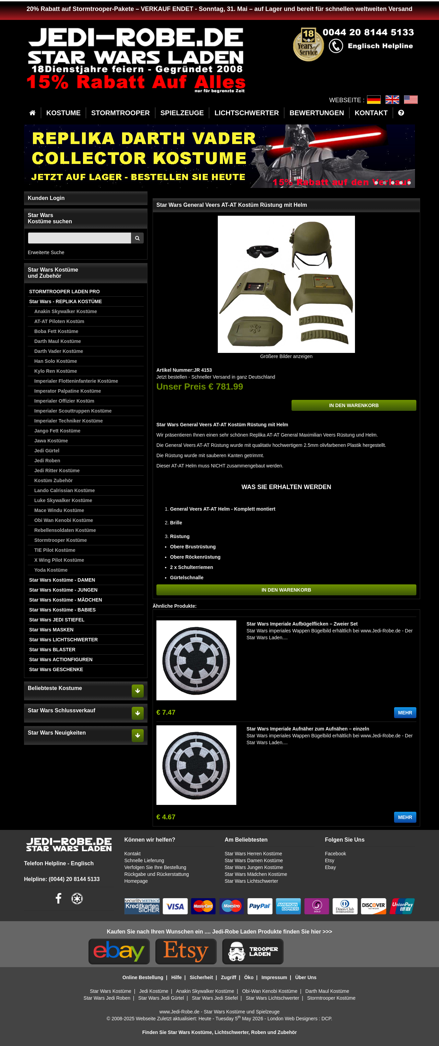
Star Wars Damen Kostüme (254, 860)
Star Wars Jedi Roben (107, 998)
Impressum (274, 977)
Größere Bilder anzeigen (286, 356)
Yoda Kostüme (51, 570)
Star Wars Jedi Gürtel (161, 998)
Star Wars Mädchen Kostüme (256, 874)
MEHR (405, 712)
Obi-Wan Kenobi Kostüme (269, 991)
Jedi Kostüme (153, 991)
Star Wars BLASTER (52, 649)
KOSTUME (63, 113)
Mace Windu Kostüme (59, 510)
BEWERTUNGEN (316, 113)
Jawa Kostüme (51, 440)
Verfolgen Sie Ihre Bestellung (155, 867)
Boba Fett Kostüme (56, 331)
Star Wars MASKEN (51, 629)
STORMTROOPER (120, 113)
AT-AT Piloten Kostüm (59, 321)
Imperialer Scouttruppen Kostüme (73, 411)
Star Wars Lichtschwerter (251, 881)
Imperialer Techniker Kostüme (68, 421)
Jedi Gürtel (46, 450)
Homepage (136, 881)
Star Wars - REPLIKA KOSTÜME (65, 301)
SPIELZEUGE (182, 113)
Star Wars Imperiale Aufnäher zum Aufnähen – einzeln (308, 729)
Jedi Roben (47, 460)
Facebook (335, 853)
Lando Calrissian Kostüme (64, 490)
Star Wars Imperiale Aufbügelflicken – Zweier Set (302, 624)
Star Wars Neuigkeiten (57, 733)
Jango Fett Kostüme (57, 430)
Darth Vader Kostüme (58, 351)
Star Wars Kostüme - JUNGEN (63, 590)
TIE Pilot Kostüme (54, 550)
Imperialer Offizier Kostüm (64, 401)
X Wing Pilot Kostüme (59, 560)
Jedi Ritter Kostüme (57, 470)
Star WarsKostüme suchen (50, 218)
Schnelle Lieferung (144, 860)
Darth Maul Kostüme (57, 341)
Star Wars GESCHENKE (56, 669)
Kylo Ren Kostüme (55, 371)
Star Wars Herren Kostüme (253, 853)
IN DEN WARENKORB (354, 405)
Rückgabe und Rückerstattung (156, 874)
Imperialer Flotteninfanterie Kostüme (76, 381)
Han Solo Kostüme (55, 361)
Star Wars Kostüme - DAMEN (62, 580)
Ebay (330, 867)
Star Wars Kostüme (110, 991)
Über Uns (306, 977)
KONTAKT (371, 113)
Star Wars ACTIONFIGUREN (61, 659)
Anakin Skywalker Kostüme (65, 311)
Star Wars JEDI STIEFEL (56, 619)
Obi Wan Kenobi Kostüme (63, 520)
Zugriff (228, 977)
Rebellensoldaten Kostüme (65, 530)
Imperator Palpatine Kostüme (67, 391)
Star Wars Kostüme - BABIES (62, 610)
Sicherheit (201, 977)
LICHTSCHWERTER (246, 113)
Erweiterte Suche (46, 252)
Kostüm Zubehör (53, 480)
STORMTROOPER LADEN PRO (64, 291)
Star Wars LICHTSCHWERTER (63, 639)
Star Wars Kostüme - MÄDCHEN (65, 600)
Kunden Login (46, 198)
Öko (248, 977)
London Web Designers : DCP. (300, 1018)
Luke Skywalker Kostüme (63, 500)
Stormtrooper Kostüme (60, 540)
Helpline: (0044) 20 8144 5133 (62, 879)
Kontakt (132, 853)
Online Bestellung (142, 977)
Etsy (329, 860)
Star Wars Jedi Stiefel (215, 998)
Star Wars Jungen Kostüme (254, 867)
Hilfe (176, 977)
